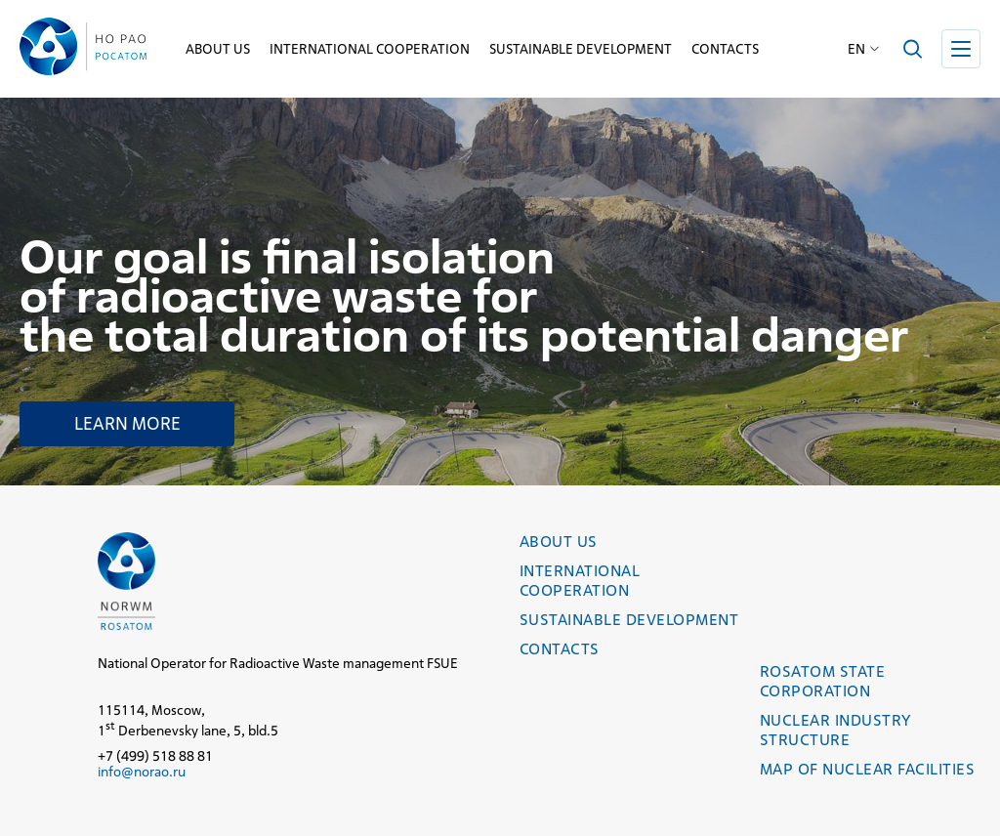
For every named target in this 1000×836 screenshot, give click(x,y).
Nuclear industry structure (835, 730)
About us (218, 49)
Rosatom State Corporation (822, 681)
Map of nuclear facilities (867, 769)
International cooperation (370, 49)
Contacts (725, 49)
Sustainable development (580, 49)
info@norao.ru (142, 771)
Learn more (127, 423)
